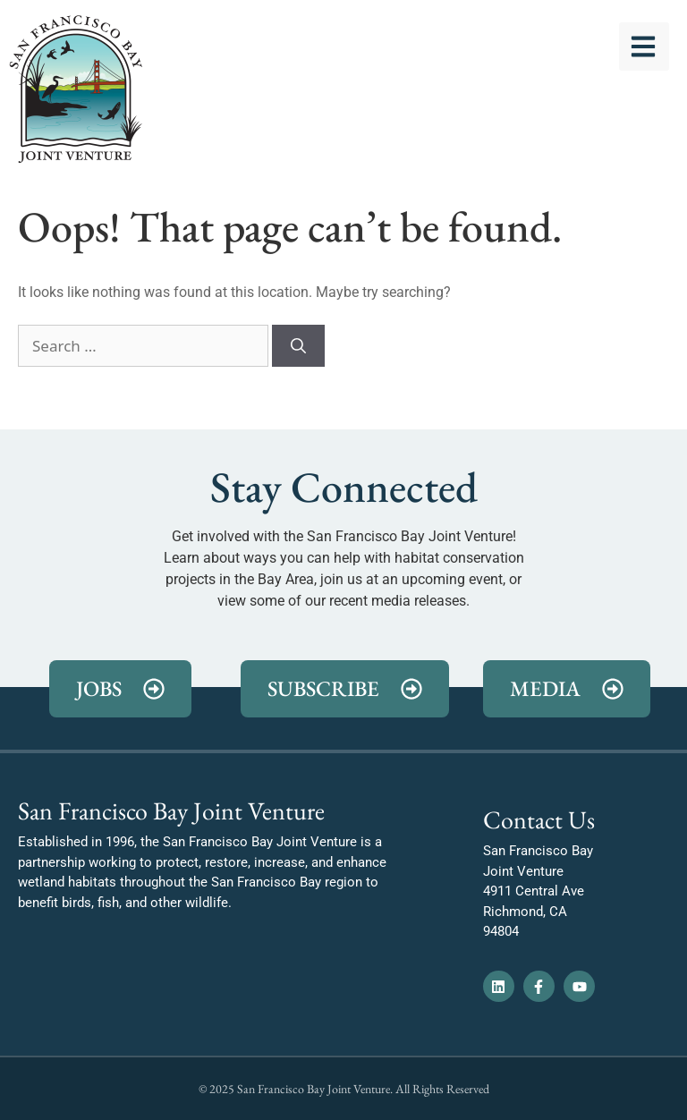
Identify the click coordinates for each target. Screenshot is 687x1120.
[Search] (298, 346)
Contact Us (539, 819)
